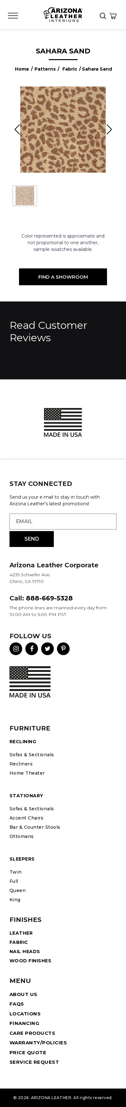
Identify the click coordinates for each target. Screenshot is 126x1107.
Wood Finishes (30, 961)
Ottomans (21, 836)
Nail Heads (24, 951)
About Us (23, 994)
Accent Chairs (26, 818)
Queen (17, 890)
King (15, 900)
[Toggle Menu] (13, 16)
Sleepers (22, 859)
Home (22, 69)
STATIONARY (26, 796)
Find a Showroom (63, 277)
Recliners (21, 764)
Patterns (45, 69)
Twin (15, 872)
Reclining (22, 741)
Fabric (69, 69)
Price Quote (27, 1052)
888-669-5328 (49, 598)
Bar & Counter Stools (34, 827)
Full (13, 881)
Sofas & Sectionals (31, 755)
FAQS (16, 1004)
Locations (25, 1014)
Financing (24, 1023)
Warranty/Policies (38, 1043)
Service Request (34, 1062)
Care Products (32, 1033)
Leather (21, 933)
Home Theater (27, 773)
